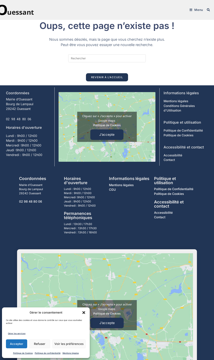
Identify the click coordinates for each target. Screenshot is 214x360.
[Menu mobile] (196, 10)
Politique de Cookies (23, 353)
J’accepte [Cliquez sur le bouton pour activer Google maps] (107, 136)
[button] (84, 313)
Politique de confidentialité (48, 353)
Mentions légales (71, 353)
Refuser (39, 344)
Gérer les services (16, 333)
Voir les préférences (69, 344)
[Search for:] (207, 10)
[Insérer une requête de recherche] (107, 58)
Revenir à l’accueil (107, 78)
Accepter (16, 344)
